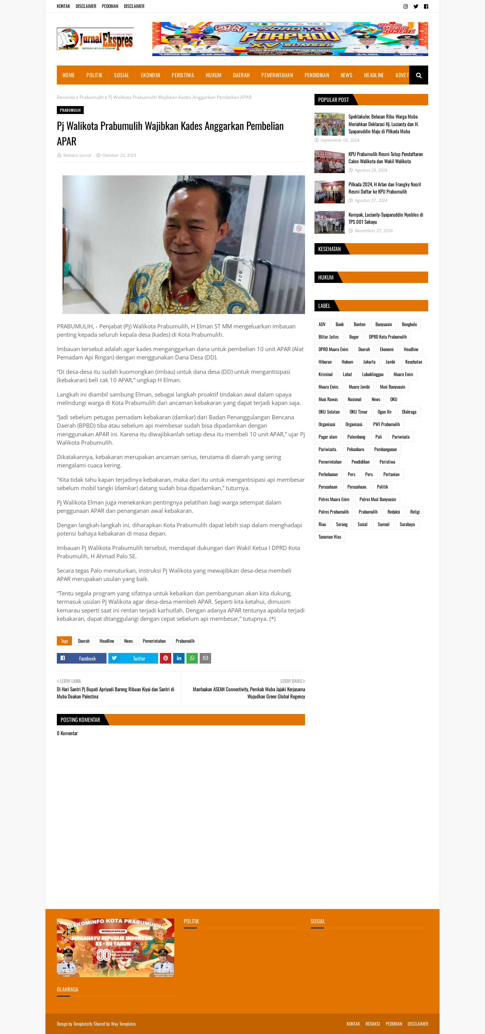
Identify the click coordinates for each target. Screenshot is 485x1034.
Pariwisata (401, 436)
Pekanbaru (355, 449)
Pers (351, 474)
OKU (393, 399)
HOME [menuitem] (69, 75)
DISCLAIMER (86, 6)
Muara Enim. (329, 386)
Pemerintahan (154, 640)
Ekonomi (387, 349)
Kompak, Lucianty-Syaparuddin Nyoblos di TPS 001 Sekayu (386, 218)
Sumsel (384, 524)
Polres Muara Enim (334, 499)
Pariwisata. (328, 449)
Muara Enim (403, 374)
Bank (340, 324)
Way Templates (123, 1023)
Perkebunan (328, 474)
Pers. (369, 474)
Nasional (354, 399)
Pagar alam (328, 436)
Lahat (347, 374)
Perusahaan (328, 486)
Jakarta (369, 361)
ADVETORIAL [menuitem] (408, 75)
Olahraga (409, 411)
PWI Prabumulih (386, 424)
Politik (382, 486)
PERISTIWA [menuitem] (183, 75)
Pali (378, 436)
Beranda (66, 97)
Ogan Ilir (385, 411)
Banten (359, 324)
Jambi (390, 361)
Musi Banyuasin (392, 386)
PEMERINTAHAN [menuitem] (277, 75)
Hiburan (325, 361)
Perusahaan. (357, 486)
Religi (415, 511)
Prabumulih (92, 97)
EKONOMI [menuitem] (150, 75)
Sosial (363, 524)
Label (324, 305)
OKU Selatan (329, 411)
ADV (322, 324)
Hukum (347, 361)
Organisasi (327, 424)
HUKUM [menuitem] (214, 75)
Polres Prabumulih (334, 511)
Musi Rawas (328, 399)
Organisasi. (354, 424)
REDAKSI (373, 1023)
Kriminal (326, 374)
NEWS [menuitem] (346, 75)
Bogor (354, 336)
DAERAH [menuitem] (241, 75)
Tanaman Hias (330, 536)
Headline (107, 640)
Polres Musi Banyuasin (378, 499)
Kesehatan (413, 361)
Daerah (83, 640)
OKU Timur (359, 411)
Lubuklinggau (372, 374)
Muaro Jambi (359, 386)
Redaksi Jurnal (77, 155)
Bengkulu (409, 324)
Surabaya (407, 524)
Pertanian (391, 474)
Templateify (83, 1023)
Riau (322, 524)
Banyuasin (383, 324)
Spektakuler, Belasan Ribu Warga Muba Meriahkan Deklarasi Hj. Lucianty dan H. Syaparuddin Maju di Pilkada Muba (383, 123)
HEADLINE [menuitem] (374, 75)
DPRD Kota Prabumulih (388, 336)
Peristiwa (387, 461)
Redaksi (394, 511)
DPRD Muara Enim (333, 349)
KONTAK (63, 6)
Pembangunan (385, 449)
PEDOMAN (110, 6)
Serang (341, 524)
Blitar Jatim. (329, 336)
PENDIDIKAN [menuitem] (317, 75)
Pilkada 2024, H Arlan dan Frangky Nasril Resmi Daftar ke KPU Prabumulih (385, 187)
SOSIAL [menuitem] (121, 75)
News (128, 640)
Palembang (356, 436)
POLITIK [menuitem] (94, 75)
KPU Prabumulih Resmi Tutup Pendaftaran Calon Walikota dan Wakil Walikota (386, 157)
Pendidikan (360, 461)
